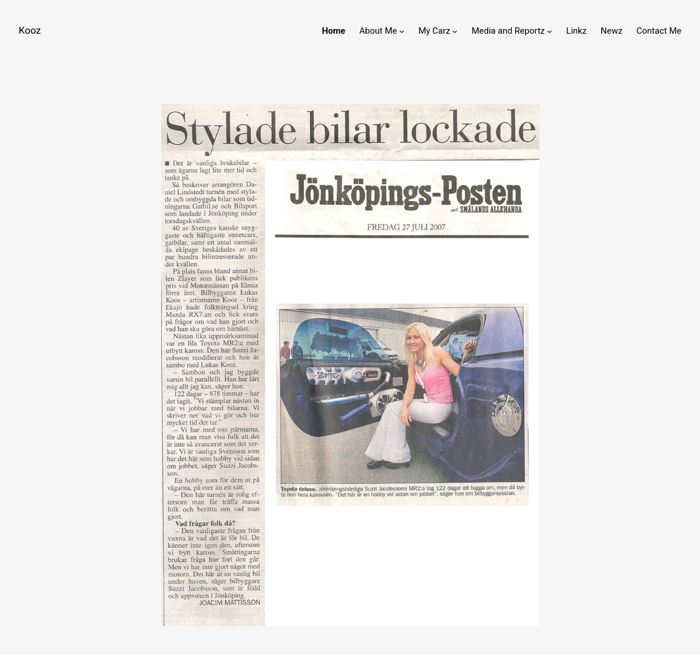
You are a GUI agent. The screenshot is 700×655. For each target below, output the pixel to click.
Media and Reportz (508, 31)
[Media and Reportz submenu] (549, 31)
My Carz (434, 31)
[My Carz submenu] (454, 31)
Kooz (30, 30)
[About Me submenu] (401, 31)
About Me (378, 31)
